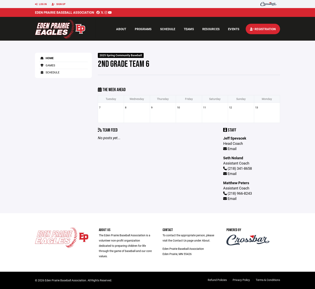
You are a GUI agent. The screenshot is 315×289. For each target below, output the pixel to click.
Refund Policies (217, 280)
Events (233, 29)
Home (46, 58)
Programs (143, 29)
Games (47, 65)
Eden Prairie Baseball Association (64, 12)
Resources (211, 29)
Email (229, 148)
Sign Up (58, 4)
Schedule (167, 29)
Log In (41, 4)
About (121, 29)
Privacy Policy (241, 280)
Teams (189, 29)
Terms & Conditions (268, 280)
